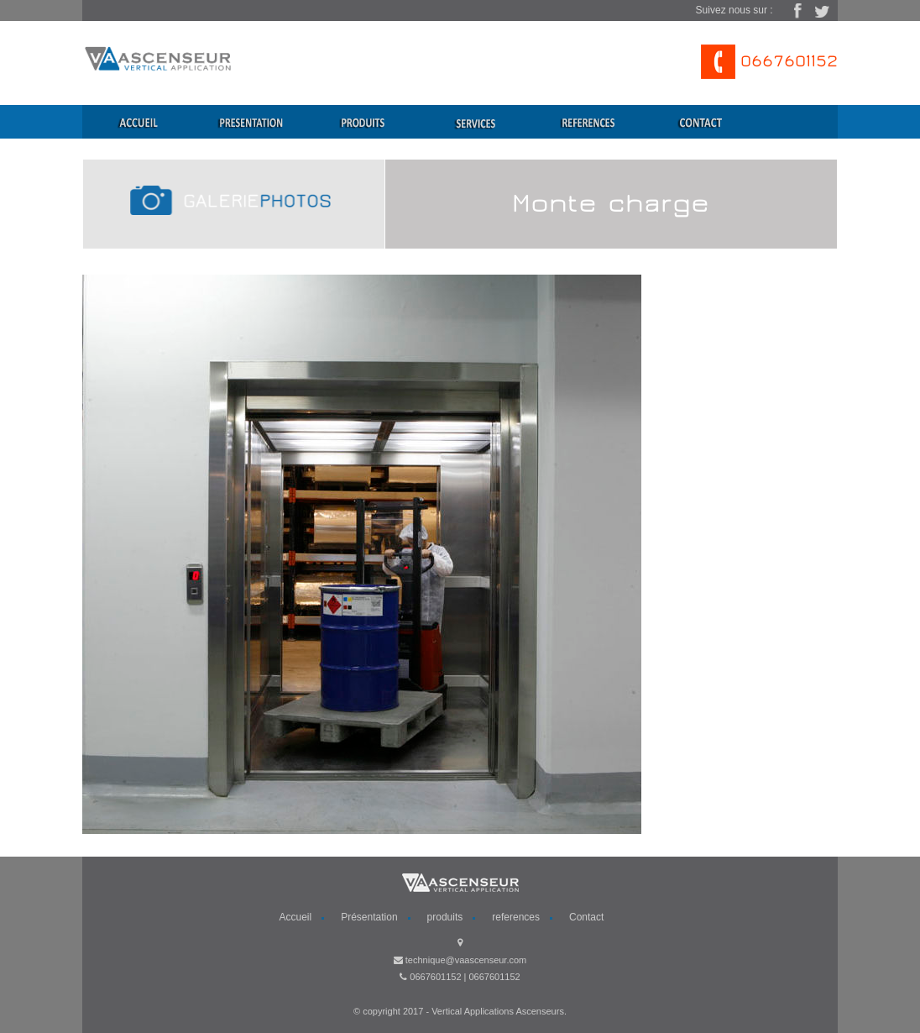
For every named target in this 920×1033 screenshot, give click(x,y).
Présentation (369, 917)
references (516, 917)
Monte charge (610, 203)
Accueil (296, 917)
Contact (586, 917)
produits (445, 917)
